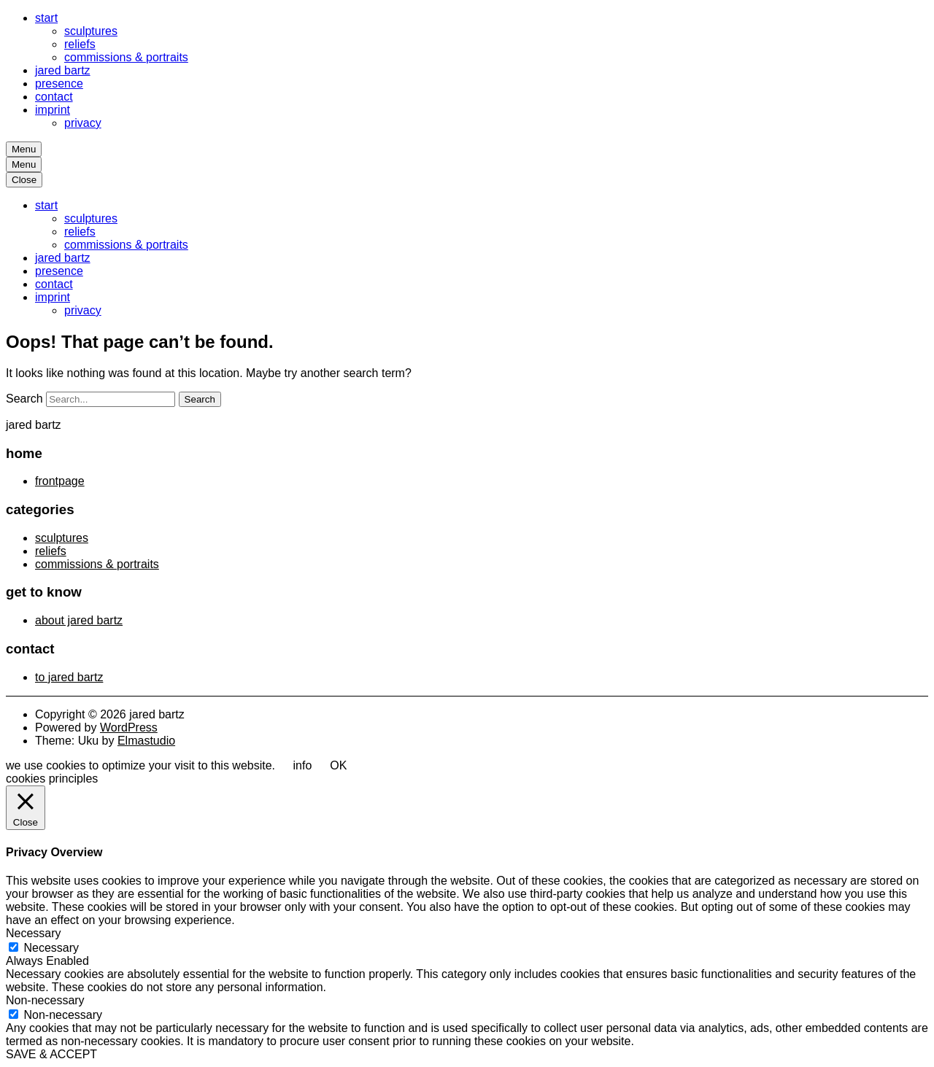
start (46, 18)
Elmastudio (146, 740)
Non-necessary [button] (45, 1000)
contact (54, 96)
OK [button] (338, 765)
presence (59, 83)
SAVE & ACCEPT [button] (51, 1054)
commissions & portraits (126, 57)
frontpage (60, 481)
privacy (82, 123)
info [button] (302, 765)
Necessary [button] (33, 933)
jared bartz (62, 70)
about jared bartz (79, 620)
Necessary (51, 948)
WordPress (129, 727)
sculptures (90, 31)
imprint (52, 110)
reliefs (80, 44)
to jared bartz (69, 677)
